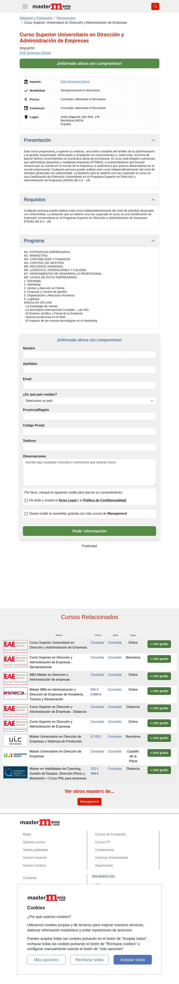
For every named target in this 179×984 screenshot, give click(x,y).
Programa (34, 240)
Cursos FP (102, 842)
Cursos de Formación (110, 834)
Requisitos (35, 199)
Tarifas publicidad (35, 850)
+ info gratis (159, 644)
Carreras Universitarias (111, 857)
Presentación (37, 140)
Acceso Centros (34, 865)
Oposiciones (104, 865)
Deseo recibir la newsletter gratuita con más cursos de (78, 513)
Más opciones (46, 959)
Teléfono (29, 441)
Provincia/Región (36, 410)
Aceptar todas (132, 959)
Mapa (27, 834)
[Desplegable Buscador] (155, 6)
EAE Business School (35, 53)
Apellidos (30, 363)
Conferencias (104, 850)
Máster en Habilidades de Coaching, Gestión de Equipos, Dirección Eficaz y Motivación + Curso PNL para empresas (57, 773)
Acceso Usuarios (35, 857)
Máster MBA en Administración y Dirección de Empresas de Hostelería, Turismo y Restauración (56, 694)
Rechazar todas (89, 959)
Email (27, 379)
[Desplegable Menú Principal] (25, 6)
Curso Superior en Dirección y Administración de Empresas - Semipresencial (50, 662)
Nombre (29, 348)
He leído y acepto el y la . (78, 500)
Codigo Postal (34, 425)
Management (89, 801)
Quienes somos (34, 842)
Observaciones (34, 456)
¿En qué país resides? (40, 394)
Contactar (30, 878)
